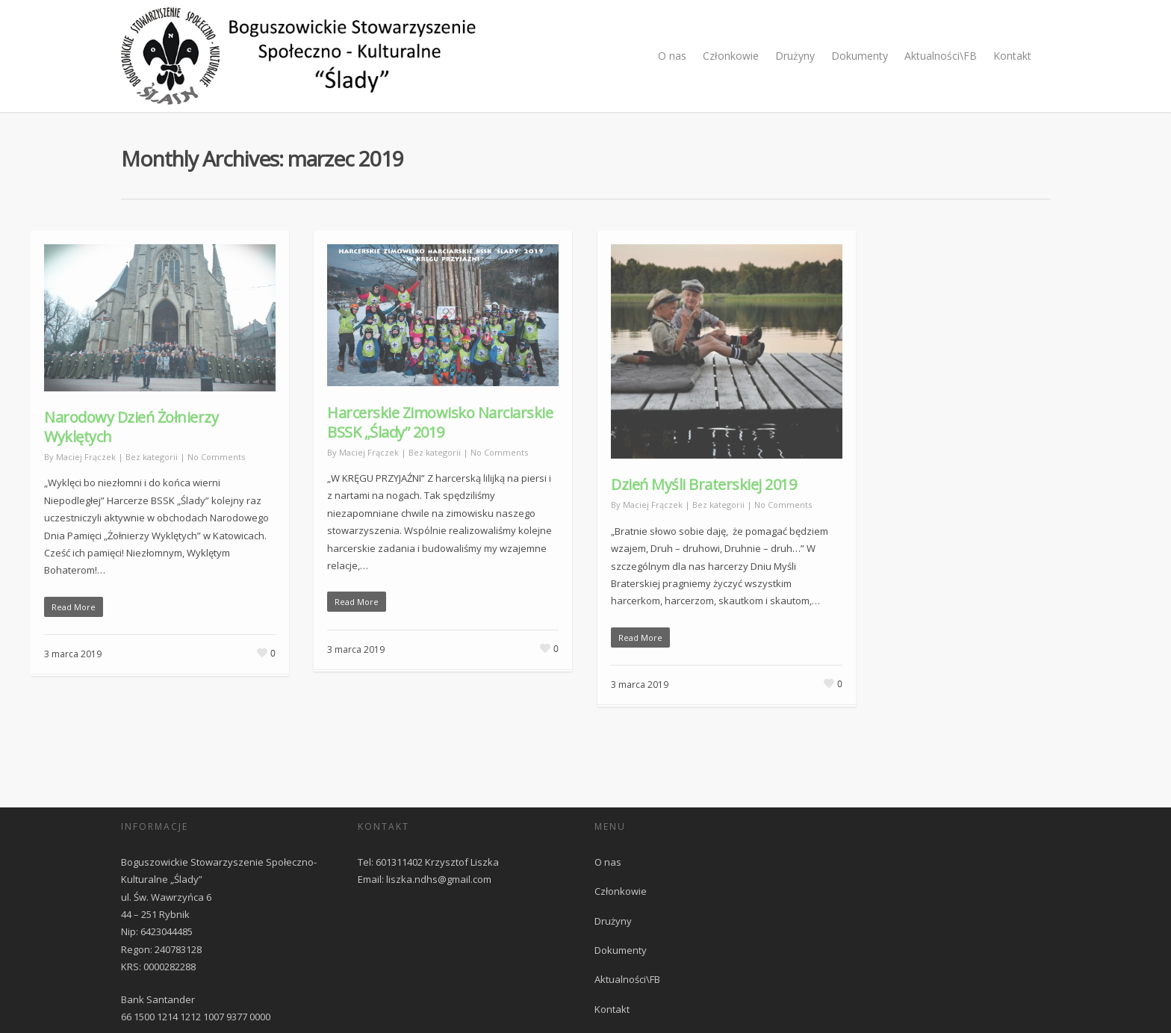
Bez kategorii (151, 456)
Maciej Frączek (86, 456)
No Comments (216, 456)
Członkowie (731, 56)
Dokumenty (859, 56)
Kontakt (1012, 56)
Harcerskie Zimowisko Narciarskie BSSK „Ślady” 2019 (440, 422)
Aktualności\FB (940, 56)
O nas (672, 56)
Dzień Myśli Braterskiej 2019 (703, 484)
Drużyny (795, 56)
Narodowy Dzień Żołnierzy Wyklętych (131, 427)
